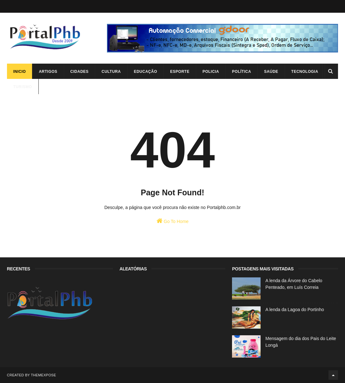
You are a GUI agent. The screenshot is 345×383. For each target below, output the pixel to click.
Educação (145, 71)
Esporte (179, 71)
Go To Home (172, 221)
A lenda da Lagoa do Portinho (294, 309)
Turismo (22, 87)
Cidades (79, 71)
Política (241, 71)
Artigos (48, 71)
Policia (210, 71)
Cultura (111, 71)
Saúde (271, 71)
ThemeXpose (43, 375)
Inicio (19, 71)
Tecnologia (304, 71)
